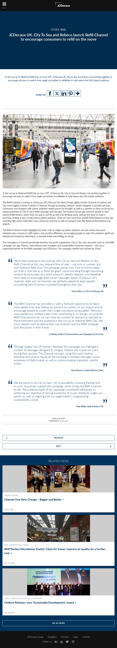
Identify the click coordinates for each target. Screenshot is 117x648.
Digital (7, 495)
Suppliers (52, 637)
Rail (66, 421)
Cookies (86, 637)
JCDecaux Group (35, 637)
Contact (65, 637)
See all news (58, 623)
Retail (15, 495)
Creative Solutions (19, 545)
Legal (75, 637)
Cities (62, 421)
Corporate (36, 598)
